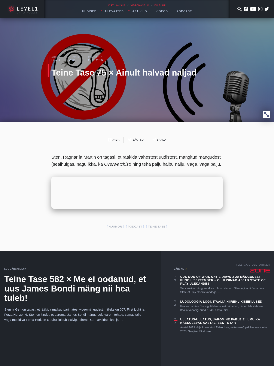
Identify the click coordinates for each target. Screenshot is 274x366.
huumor (115, 226)
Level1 (55, 60)
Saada (159, 139)
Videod (162, 11)
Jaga (114, 139)
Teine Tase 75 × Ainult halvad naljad (124, 72)
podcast (135, 226)
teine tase (156, 226)
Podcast (184, 11)
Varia (72, 60)
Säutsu (136, 139)
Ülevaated (114, 11)
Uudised (89, 11)
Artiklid (139, 11)
